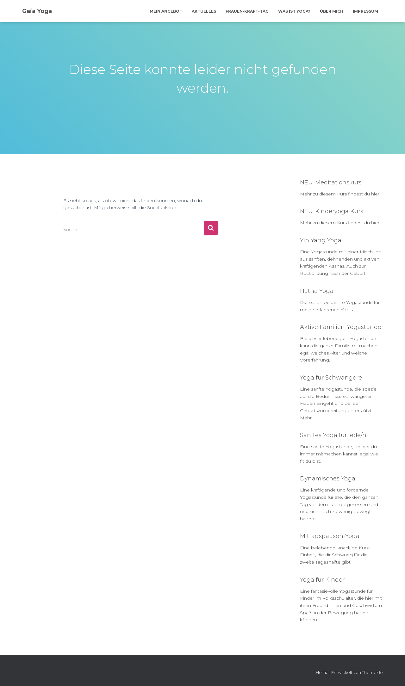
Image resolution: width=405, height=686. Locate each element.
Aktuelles (204, 11)
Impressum (365, 11)
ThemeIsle (372, 672)
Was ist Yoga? (294, 11)
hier (375, 194)
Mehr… (307, 418)
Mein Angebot (166, 11)
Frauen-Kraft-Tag (247, 11)
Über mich (331, 11)
